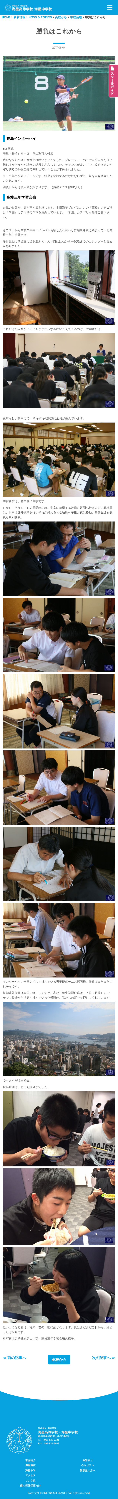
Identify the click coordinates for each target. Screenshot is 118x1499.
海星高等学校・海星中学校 (58, 1432)
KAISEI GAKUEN (58, 1493)
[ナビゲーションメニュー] (109, 7)
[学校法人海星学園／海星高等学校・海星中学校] (28, 7)
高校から (59, 1360)
